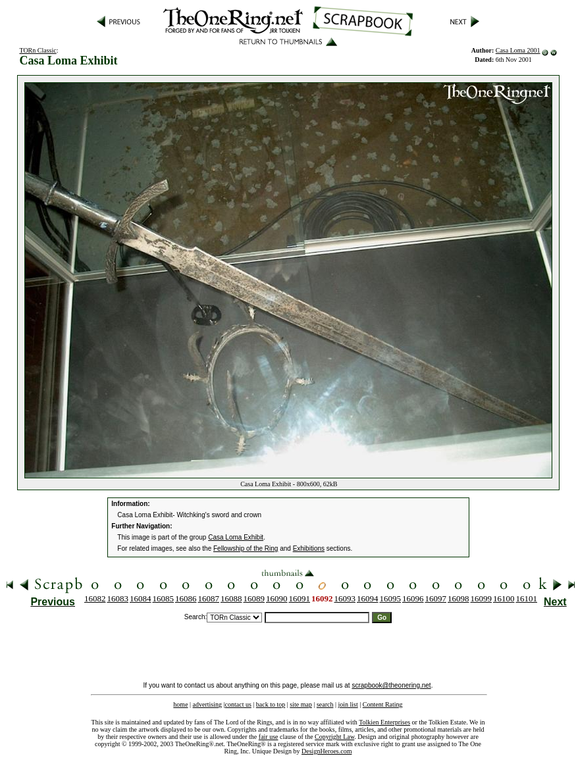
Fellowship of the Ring (245, 548)
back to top (270, 704)
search (325, 704)
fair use (268, 736)
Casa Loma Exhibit (235, 537)
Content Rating (383, 704)
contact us (238, 704)
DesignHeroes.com (326, 751)
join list (347, 704)
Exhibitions (309, 548)
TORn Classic (37, 50)
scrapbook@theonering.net (391, 685)
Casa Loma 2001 (518, 50)
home (180, 704)
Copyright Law (334, 736)
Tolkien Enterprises (384, 722)
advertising (207, 704)
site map (301, 704)
